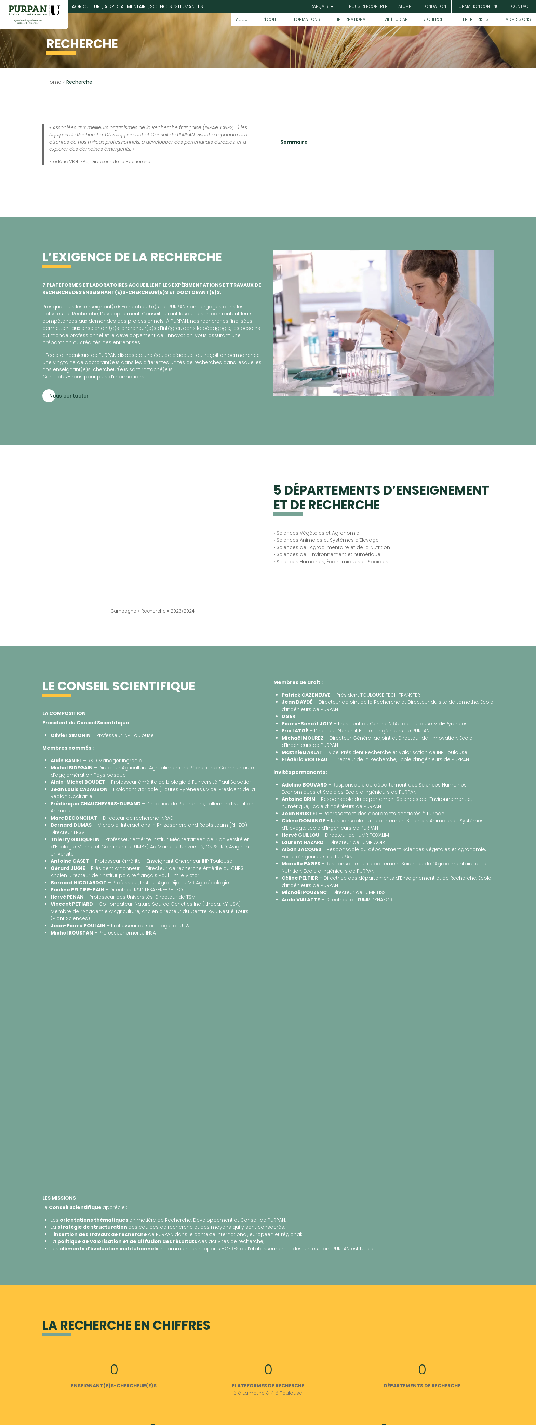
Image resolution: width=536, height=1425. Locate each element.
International (352, 19)
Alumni (405, 6)
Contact (521, 6)
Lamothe (254, 1392)
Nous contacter (69, 395)
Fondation (434, 6)
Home (53, 82)
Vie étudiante (398, 19)
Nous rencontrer (368, 6)
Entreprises (475, 19)
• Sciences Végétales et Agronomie (316, 532)
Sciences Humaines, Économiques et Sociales (331, 561)
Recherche (434, 19)
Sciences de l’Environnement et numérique (328, 554)
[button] (320, 6)
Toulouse (291, 1392)
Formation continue (479, 6)
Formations (307, 19)
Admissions (518, 19)
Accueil (244, 19)
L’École (270, 19)
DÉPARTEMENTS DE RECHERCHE (422, 1385)
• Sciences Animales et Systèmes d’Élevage (326, 540)
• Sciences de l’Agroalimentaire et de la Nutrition (331, 547)
